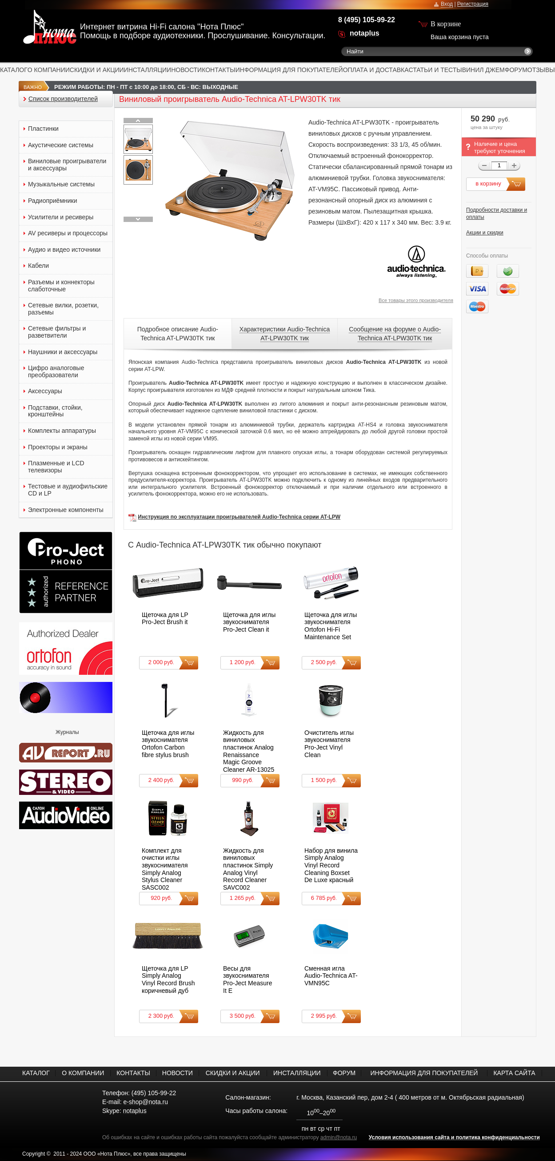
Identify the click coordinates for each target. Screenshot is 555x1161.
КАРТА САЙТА (514, 1072)
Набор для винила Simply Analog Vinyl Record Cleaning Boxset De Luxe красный (331, 865)
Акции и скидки (484, 233)
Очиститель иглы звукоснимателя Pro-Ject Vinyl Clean (329, 743)
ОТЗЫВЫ (541, 69)
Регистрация (472, 4)
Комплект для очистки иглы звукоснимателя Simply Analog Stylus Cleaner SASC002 (165, 869)
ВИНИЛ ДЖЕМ (483, 69)
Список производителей (63, 99)
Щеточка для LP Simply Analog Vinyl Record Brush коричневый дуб (168, 979)
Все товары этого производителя (416, 300)
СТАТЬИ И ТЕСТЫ (435, 69)
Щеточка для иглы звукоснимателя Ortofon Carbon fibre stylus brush (168, 743)
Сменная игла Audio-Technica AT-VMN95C (331, 976)
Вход (447, 4)
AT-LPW (330, 517)
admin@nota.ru (338, 1137)
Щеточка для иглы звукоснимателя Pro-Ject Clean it (249, 622)
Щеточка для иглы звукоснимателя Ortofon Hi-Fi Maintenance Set (330, 626)
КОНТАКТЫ (219, 69)
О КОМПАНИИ (49, 69)
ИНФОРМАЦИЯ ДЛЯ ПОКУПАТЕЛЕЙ (289, 69)
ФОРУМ (516, 69)
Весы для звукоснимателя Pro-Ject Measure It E (247, 979)
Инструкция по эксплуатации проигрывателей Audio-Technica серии (229, 517)
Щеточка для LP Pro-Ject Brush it (165, 618)
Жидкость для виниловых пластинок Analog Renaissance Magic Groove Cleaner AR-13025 (248, 751)
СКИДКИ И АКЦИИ (97, 69)
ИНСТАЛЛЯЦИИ (148, 69)
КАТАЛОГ (14, 69)
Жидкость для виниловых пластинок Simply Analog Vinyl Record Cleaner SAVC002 (248, 869)
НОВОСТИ (186, 69)
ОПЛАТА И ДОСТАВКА (376, 69)
